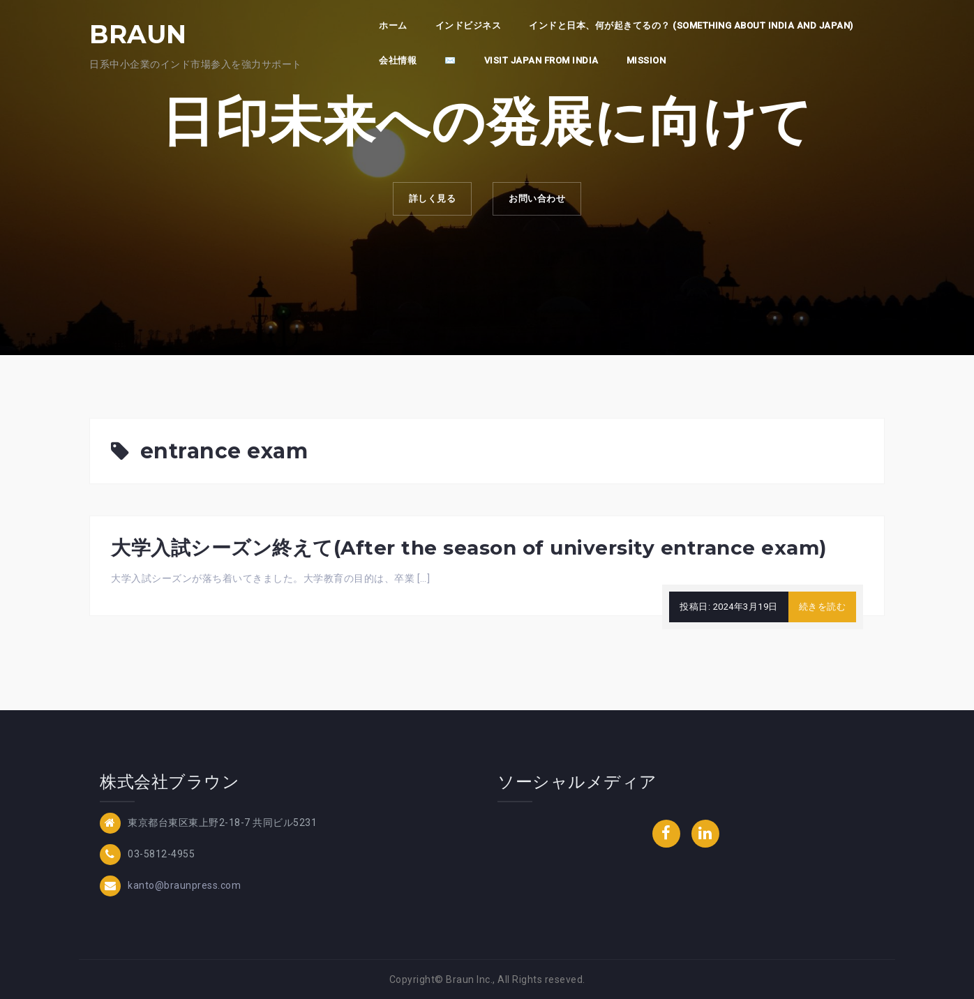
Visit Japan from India (541, 60)
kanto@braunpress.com (184, 884)
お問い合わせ (542, 201)
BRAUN (138, 34)
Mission (646, 60)
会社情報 (398, 60)
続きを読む (822, 606)
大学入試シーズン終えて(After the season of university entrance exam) (469, 547)
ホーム (393, 25)
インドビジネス (468, 25)
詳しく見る (427, 201)
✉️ (450, 60)
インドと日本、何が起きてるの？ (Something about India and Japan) (691, 25)
